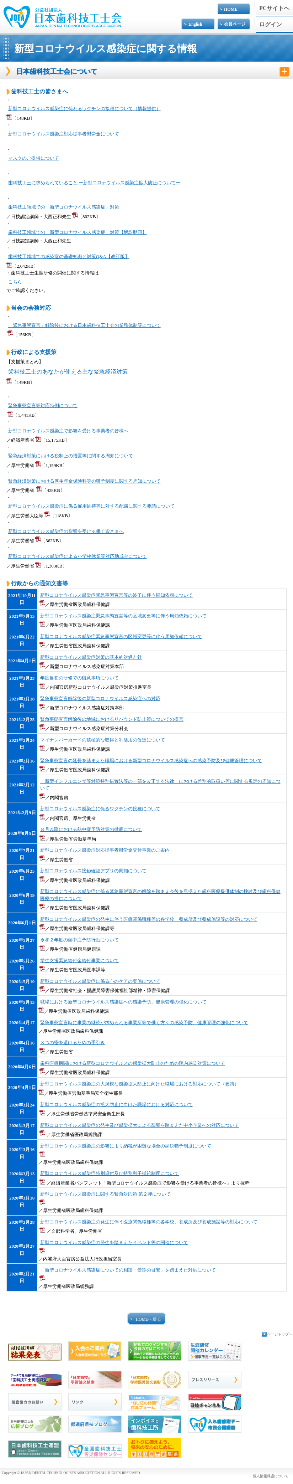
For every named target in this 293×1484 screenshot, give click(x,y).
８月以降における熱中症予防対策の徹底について (91, 829)
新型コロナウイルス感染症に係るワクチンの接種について (100, 808)
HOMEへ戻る (148, 1319)
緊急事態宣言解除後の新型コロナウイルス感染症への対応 (100, 698)
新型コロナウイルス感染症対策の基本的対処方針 (91, 657)
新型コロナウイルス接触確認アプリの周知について (93, 870)
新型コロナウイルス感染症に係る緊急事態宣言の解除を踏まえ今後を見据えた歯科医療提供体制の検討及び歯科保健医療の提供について (160, 895)
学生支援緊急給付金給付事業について (79, 960)
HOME (231, 9)
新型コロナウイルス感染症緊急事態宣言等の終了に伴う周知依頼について (116, 595)
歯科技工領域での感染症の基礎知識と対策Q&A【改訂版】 (68, 256)
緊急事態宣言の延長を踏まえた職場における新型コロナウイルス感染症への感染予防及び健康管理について (151, 760)
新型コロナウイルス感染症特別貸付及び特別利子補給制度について (109, 1173)
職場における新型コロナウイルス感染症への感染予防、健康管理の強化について (123, 1002)
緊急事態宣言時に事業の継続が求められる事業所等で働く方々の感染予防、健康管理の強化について (144, 1022)
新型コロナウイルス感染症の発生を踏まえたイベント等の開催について (114, 1242)
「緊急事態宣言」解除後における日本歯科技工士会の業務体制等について (84, 325)
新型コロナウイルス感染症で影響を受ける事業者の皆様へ (68, 430)
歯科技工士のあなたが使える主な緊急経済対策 (68, 372)
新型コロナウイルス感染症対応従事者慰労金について (63, 134)
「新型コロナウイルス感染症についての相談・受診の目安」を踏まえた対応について (128, 1270)
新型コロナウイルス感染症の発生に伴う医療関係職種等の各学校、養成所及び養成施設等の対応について (148, 919)
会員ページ (234, 24)
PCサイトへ (274, 8)
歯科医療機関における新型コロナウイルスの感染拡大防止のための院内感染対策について (132, 1063)
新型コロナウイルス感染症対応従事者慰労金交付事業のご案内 (105, 850)
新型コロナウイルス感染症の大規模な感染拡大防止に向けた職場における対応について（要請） (139, 1084)
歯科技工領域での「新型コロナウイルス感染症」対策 (63, 207)
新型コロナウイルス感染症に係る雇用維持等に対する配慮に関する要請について (91, 506)
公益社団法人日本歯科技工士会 (63, 13)
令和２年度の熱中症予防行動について (79, 940)
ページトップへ (279, 1334)
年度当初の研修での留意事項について (79, 678)
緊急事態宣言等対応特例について (43, 405)
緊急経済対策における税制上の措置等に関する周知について (70, 455)
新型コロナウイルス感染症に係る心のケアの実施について (100, 981)
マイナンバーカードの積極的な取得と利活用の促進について (102, 740)
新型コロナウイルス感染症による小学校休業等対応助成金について (77, 556)
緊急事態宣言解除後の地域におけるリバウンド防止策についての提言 (111, 719)
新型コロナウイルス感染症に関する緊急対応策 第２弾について (105, 1194)
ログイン (270, 24)
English (195, 24)
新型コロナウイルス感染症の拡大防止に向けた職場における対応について (116, 1104)
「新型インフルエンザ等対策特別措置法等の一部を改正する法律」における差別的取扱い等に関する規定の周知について (160, 785)
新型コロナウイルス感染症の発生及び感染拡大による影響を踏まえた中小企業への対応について (139, 1125)
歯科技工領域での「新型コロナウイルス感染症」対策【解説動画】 (77, 232)
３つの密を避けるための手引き (72, 1042)
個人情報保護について (270, 1476)
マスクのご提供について (33, 158)
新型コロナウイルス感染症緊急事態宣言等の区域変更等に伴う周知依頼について (123, 615)
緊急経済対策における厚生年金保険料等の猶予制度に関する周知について (84, 481)
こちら (15, 281)
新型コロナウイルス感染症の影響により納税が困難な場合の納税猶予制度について (125, 1146)
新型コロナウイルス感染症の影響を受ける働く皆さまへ (66, 531)
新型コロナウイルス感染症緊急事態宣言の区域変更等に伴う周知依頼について (121, 636)
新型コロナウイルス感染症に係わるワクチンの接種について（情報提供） (84, 108)
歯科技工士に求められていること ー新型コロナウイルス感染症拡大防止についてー (94, 182)
